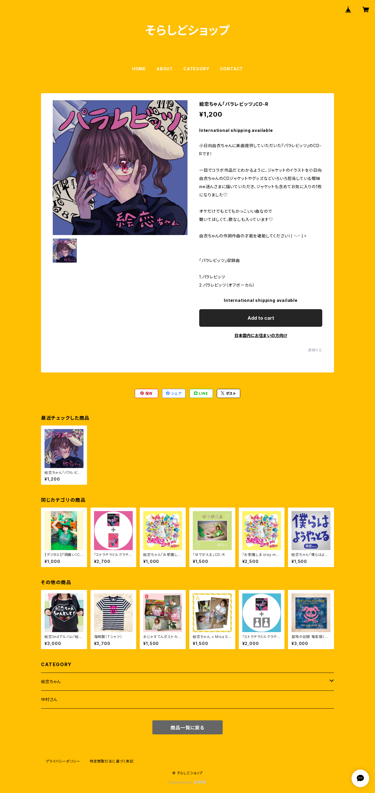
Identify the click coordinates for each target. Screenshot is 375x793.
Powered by (187, 782)
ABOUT (164, 68)
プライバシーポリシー (63, 761)
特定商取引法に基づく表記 (112, 761)
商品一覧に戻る (187, 728)
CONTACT (231, 68)
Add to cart (261, 318)
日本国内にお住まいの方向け (260, 335)
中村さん (49, 699)
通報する (315, 350)
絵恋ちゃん (51, 681)
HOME (139, 68)
